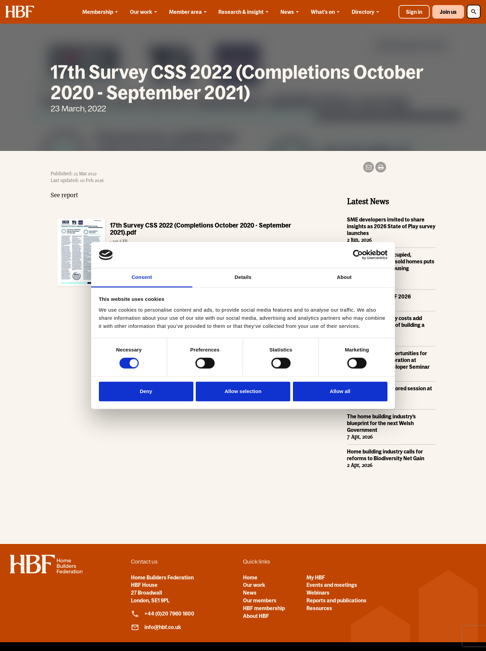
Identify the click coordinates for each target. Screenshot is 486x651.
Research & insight (244, 11)
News (290, 11)
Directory (366, 11)
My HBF (315, 577)
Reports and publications (336, 600)
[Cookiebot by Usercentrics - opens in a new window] (357, 255)
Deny (146, 391)
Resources (319, 608)
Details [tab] (243, 277)
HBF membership (264, 608)
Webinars (317, 592)
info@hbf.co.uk (156, 627)
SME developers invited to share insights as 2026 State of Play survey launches (391, 226)
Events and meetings (331, 584)
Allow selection (242, 391)
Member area (189, 11)
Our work (144, 11)
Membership (101, 11)
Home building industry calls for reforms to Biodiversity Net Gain (385, 455)
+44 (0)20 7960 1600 (162, 614)
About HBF (256, 616)
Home (250, 577)
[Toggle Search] (474, 12)
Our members (259, 600)
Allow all (340, 391)
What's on (326, 11)
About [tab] (344, 277)
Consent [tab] (142, 277)
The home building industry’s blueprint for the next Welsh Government (381, 423)
